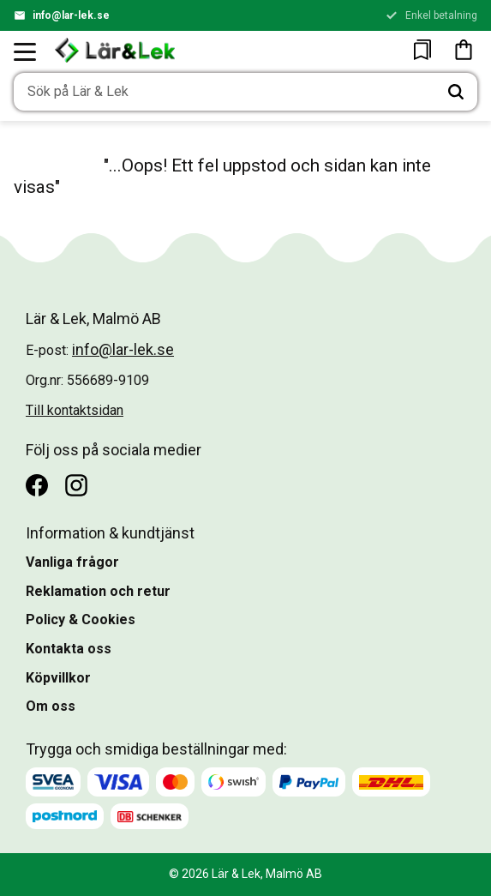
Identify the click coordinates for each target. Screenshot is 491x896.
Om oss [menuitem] (50, 706)
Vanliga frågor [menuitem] (72, 562)
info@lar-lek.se (71, 15)
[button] (25, 51)
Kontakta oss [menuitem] (68, 648)
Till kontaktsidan (74, 410)
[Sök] (455, 92)
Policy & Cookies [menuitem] (80, 619)
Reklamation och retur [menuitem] (98, 591)
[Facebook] (37, 485)
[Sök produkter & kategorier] (224, 92)
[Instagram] (76, 485)
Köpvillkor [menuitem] (58, 678)
